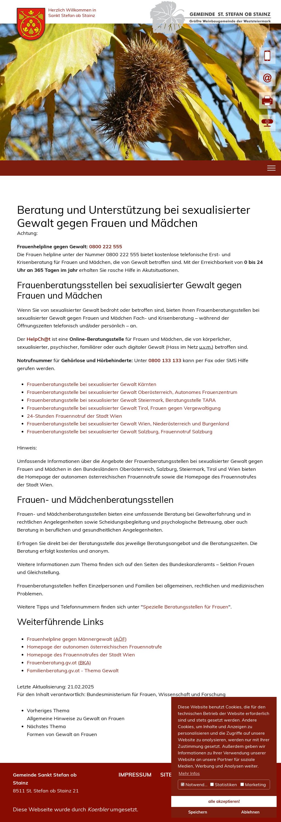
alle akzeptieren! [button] (224, 801)
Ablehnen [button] (250, 812)
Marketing (253, 784)
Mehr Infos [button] (189, 773)
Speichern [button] (197, 812)
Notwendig (194, 784)
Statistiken (223, 784)
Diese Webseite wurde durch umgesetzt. (75, 809)
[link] (145, 715)
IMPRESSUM (135, 774)
